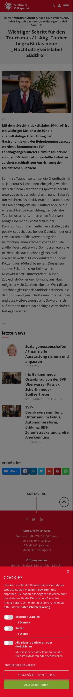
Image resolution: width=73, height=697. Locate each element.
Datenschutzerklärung (35, 607)
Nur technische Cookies (20, 665)
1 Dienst (21, 634)
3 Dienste (22, 622)
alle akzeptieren (36, 684)
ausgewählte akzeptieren (36, 675)
